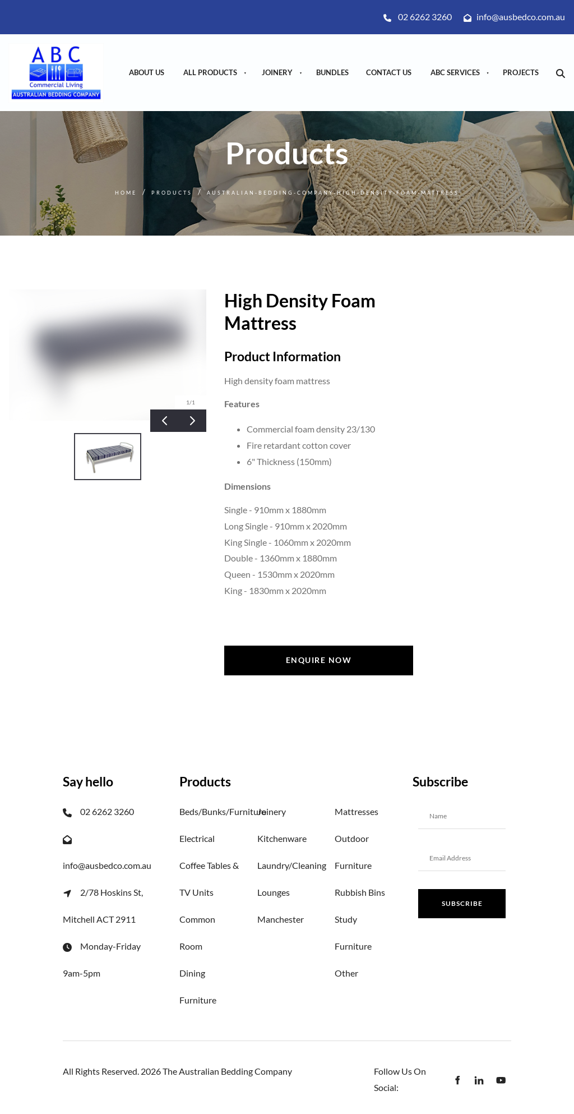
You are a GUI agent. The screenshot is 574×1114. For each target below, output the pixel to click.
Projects (521, 72)
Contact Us (388, 72)
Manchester (280, 919)
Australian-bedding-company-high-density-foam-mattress (333, 193)
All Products (210, 72)
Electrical (197, 838)
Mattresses (356, 811)
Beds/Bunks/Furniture (222, 811)
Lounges (273, 892)
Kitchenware (282, 838)
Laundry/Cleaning (291, 865)
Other (346, 973)
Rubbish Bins (360, 892)
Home (126, 193)
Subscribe (462, 903)
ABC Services (455, 72)
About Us (146, 72)
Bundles (332, 72)
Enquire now (319, 653)
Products (171, 193)
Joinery (277, 72)
